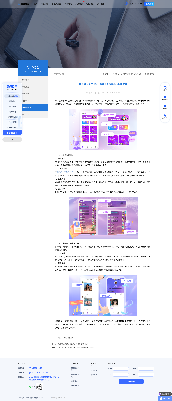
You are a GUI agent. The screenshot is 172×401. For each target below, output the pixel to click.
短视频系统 (75, 385)
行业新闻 (24, 80)
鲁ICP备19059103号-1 (58, 398)
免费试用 (149, 4)
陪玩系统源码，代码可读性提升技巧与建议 (73, 344)
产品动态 (24, 87)
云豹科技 (106, 74)
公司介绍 (94, 370)
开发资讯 (24, 94)
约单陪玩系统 (75, 369)
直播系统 (74, 381)
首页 (35, 4)
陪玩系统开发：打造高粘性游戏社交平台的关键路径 (76, 347)
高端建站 (68, 4)
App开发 (44, 4)
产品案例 (79, 4)
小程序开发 (56, 4)
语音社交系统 (75, 375)
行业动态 (90, 4)
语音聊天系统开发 (67, 338)
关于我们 (101, 4)
